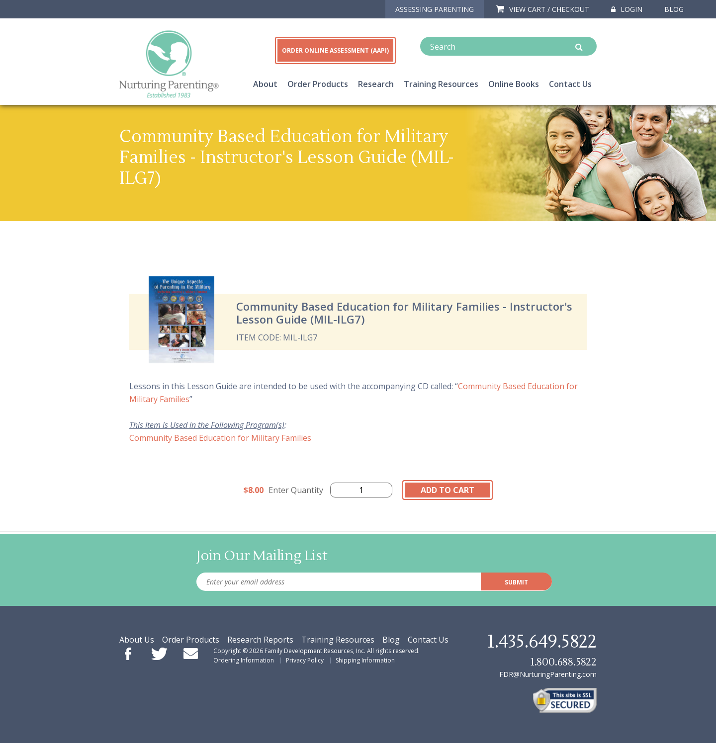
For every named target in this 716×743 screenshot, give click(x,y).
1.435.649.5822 (542, 642)
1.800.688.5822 (563, 662)
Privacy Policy (305, 660)
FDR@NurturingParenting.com (548, 674)
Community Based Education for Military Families (220, 437)
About (265, 84)
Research (376, 84)
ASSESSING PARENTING (434, 9)
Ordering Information (243, 660)
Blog (674, 9)
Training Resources (441, 84)
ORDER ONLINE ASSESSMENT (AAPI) (335, 50)
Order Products (317, 84)
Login (626, 9)
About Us (136, 639)
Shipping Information (365, 660)
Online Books (513, 84)
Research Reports (260, 639)
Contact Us (570, 84)
